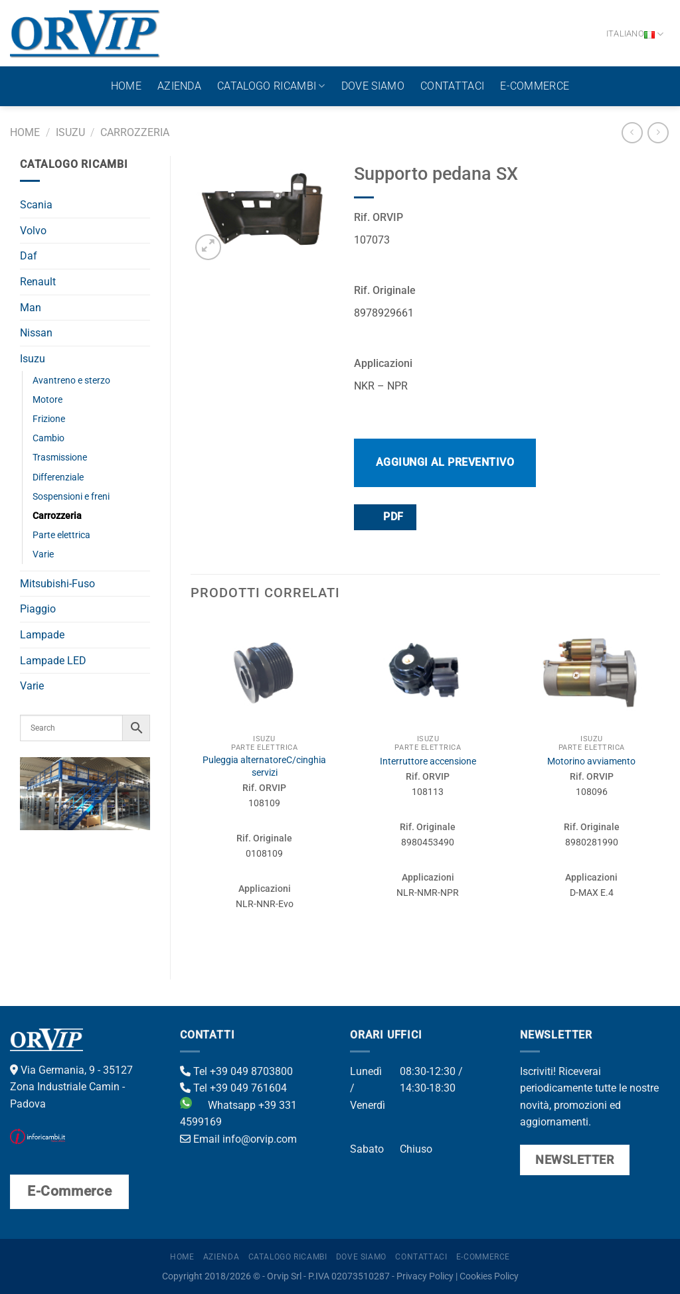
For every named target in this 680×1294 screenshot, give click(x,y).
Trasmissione (60, 457)
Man (30, 307)
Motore (47, 399)
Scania (36, 204)
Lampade (42, 634)
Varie (43, 554)
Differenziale (58, 477)
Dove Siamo (372, 86)
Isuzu (70, 132)
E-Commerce (534, 86)
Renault (38, 281)
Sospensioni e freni (71, 496)
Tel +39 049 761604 (233, 1088)
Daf (28, 256)
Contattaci (452, 86)
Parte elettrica (61, 535)
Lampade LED (53, 660)
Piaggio (38, 609)
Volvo (33, 230)
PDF (384, 516)
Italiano (635, 34)
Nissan (36, 332)
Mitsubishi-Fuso (57, 583)
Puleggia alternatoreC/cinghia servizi (264, 766)
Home (126, 86)
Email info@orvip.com (238, 1139)
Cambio (48, 438)
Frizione (49, 419)
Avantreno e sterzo (71, 380)
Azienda (179, 86)
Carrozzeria (134, 132)
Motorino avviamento (591, 761)
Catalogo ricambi (271, 86)
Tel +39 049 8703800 (236, 1071)
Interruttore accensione (428, 761)
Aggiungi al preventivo (445, 462)
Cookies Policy (489, 1276)
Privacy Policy (425, 1276)
